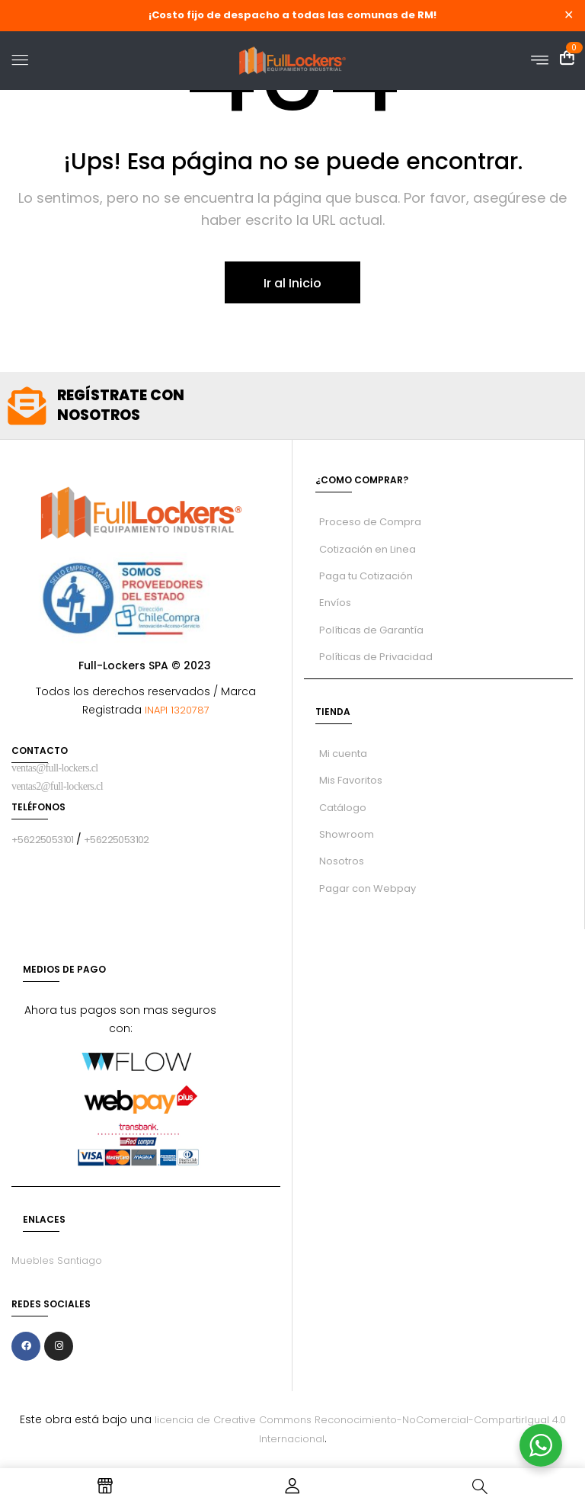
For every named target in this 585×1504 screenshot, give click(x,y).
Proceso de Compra (370, 522)
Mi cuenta (343, 753)
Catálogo (342, 807)
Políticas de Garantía (371, 630)
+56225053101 (42, 839)
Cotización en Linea (367, 549)
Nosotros (341, 861)
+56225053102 (116, 839)
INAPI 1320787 (175, 710)
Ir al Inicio (292, 283)
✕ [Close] (569, 15)
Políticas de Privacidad (376, 656)
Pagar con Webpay (367, 888)
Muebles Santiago (56, 1260)
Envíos (335, 602)
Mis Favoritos (350, 780)
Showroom (346, 834)
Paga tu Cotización (366, 576)
